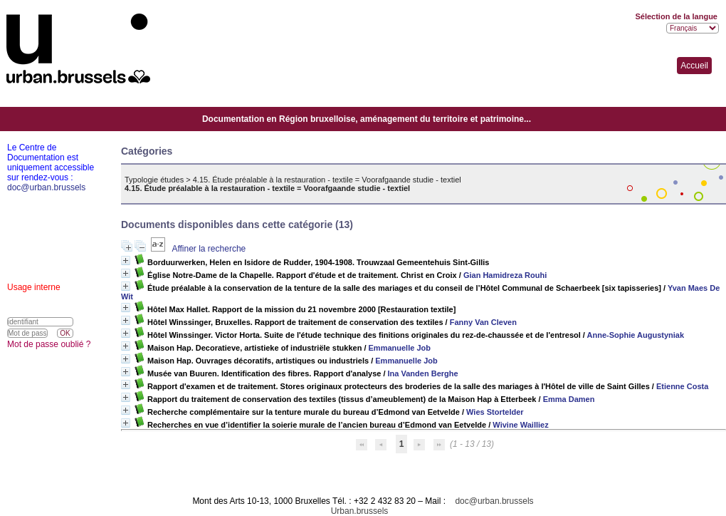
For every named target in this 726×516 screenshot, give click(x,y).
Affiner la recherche (209, 249)
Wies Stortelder (495, 412)
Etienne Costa (682, 386)
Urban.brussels (360, 511)
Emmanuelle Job (400, 348)
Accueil (694, 66)
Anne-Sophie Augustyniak (636, 335)
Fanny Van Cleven (483, 322)
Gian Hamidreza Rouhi (505, 275)
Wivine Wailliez (520, 424)
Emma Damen (569, 399)
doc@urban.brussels (494, 501)
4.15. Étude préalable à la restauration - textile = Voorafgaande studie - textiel (327, 179)
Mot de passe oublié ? (48, 344)
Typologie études (154, 179)
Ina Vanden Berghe (423, 373)
